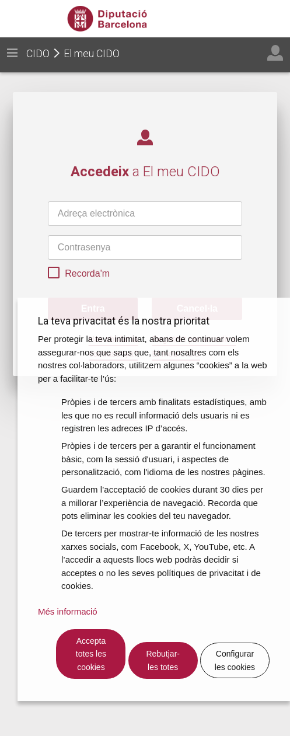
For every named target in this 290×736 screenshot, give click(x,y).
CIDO (38, 53)
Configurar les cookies (235, 660)
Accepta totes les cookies (91, 654)
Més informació (67, 611)
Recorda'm (79, 274)
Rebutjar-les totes (163, 660)
